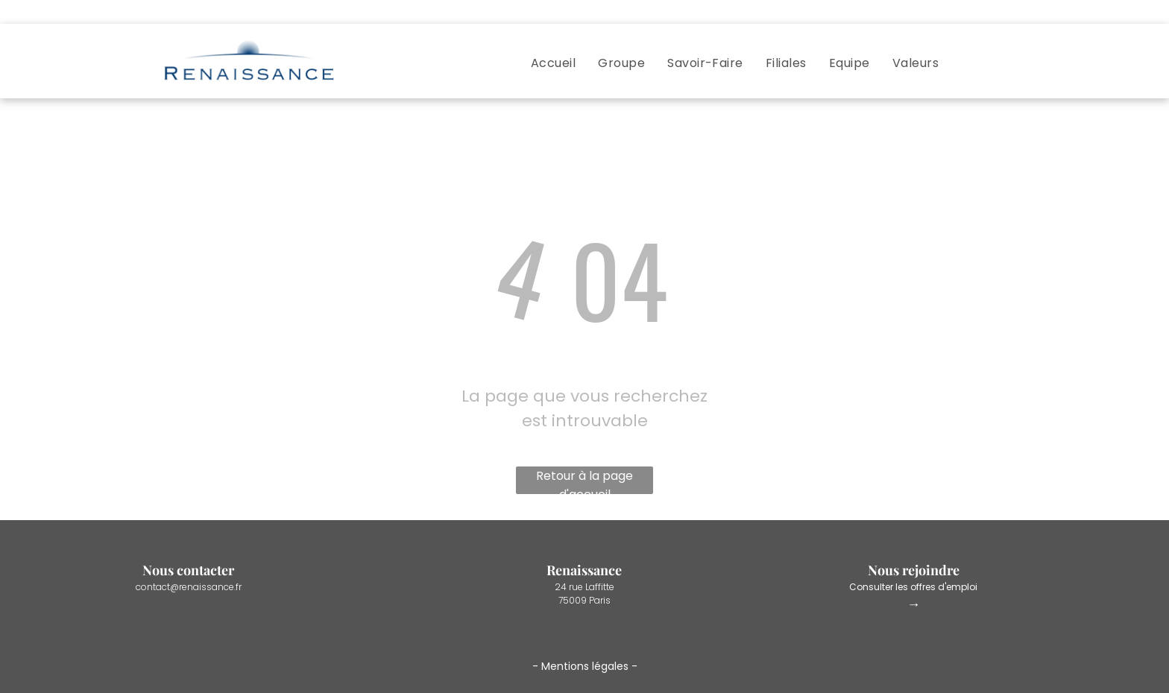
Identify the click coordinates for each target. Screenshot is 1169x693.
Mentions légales (584, 666)
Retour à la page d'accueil (584, 480)
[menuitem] (553, 63)
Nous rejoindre (914, 570)
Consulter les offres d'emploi (913, 586)
